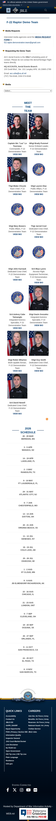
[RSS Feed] (47, 419)
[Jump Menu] (28, 90)
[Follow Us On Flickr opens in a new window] (35, 790)
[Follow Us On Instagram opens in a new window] (21, 790)
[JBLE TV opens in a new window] (28, 790)
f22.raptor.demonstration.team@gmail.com (22, 42)
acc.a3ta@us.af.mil (18, 73)
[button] (13, 5)
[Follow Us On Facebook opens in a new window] (7, 790)
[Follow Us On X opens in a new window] (14, 790)
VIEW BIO (17, 154)
